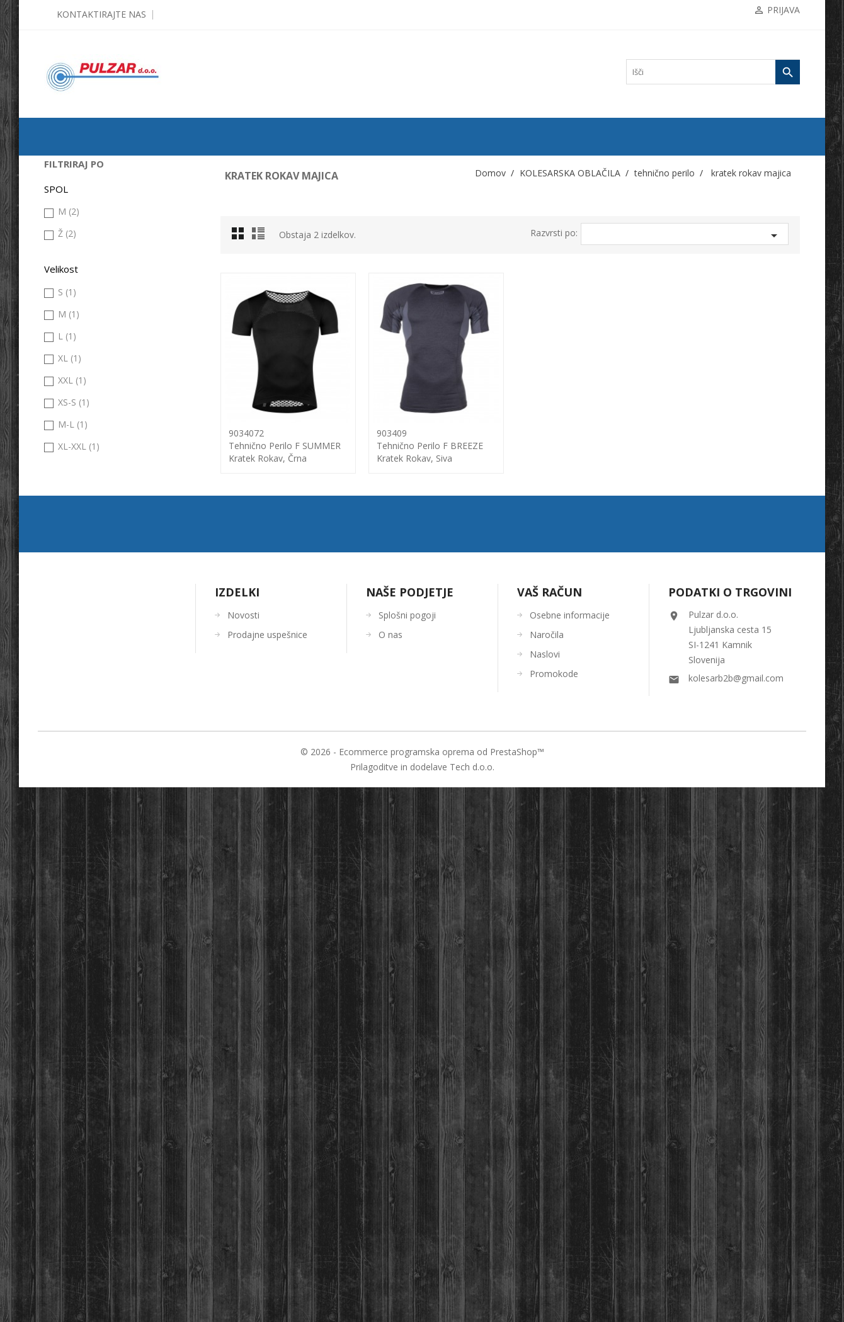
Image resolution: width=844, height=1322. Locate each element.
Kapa (65, 367)
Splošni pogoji (407, 1150)
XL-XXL (79, 990)
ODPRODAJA (72, 165)
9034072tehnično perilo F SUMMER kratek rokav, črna (285, 445)
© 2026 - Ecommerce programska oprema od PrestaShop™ (422, 1286)
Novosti (243, 1150)
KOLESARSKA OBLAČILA (95, 286)
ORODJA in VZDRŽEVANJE (96, 649)
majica (67, 407)
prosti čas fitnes (81, 427)
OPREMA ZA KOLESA (87, 266)
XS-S (73, 946)
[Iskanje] (713, 71)
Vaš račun (549, 1126)
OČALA (63, 609)
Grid (241, 236)
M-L (73, 968)
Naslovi (545, 1189)
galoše (66, 326)
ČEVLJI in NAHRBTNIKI (91, 629)
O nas (390, 1169)
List (260, 236)
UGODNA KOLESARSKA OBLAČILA (112, 689)
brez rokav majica (88, 488)
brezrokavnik (77, 306)
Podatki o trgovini (730, 1126)
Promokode (554, 1208)
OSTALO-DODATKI (83, 669)
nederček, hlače (84, 548)
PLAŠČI (63, 206)
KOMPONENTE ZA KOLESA (97, 246)
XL (69, 902)
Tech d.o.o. (472, 1302)
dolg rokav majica (88, 528)
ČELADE (65, 588)
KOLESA (65, 185)
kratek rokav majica (91, 508)
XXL (72, 924)
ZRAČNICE (69, 226)
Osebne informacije (570, 1150)
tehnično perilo (80, 468)
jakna (65, 347)
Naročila (547, 1169)
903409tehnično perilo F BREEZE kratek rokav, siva (430, 445)
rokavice (70, 447)
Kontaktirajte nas (101, 14)
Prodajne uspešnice (267, 1169)
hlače (65, 387)
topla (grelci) (77, 568)
